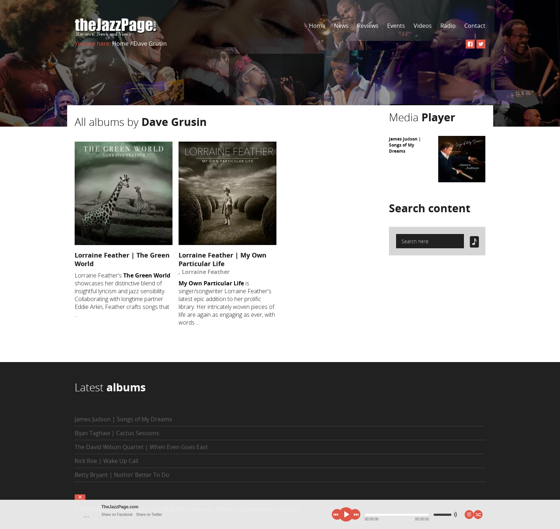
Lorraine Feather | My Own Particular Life (222, 259)
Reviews (368, 26)
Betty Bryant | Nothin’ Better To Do (122, 475)
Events (396, 26)
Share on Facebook (116, 515)
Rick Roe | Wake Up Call (106, 461)
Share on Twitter (149, 515)
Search (429, 208)
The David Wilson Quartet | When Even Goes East (141, 447)
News (341, 26)
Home (317, 26)
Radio (448, 26)
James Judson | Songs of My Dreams (405, 145)
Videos (423, 26)
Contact (474, 26)
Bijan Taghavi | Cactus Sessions (117, 433)
